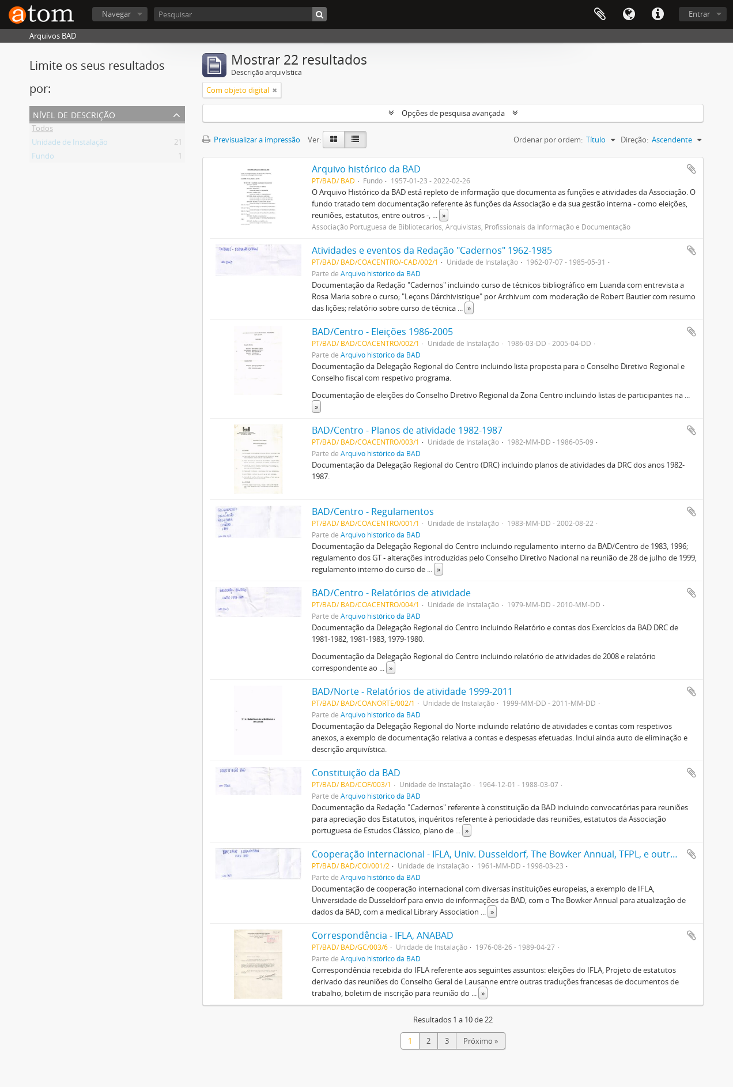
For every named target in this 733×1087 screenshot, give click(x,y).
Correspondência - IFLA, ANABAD (383, 935)
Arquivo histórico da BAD (366, 169)
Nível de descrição (74, 114)
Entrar (699, 14)
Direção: (634, 139)
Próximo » (480, 1041)
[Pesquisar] (240, 14)
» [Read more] (443, 215)
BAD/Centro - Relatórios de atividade (391, 592)
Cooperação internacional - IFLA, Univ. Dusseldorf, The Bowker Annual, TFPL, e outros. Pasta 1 (514, 854)
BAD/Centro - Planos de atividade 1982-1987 (407, 430)
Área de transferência (599, 14)
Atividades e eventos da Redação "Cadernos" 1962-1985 (432, 250)
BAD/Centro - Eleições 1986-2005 (382, 331)
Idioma (628, 14)
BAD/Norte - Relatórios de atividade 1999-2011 (412, 691)
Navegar (116, 14)
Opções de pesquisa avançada (453, 113)
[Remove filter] (275, 90)
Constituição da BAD (356, 772)
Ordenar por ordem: (548, 139)
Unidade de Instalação (70, 144)
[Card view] (334, 139)
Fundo (43, 158)
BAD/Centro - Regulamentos (373, 511)
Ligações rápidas (657, 14)
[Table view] (355, 139)
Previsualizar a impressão (251, 139)
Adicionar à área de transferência (691, 169)
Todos (42, 130)
